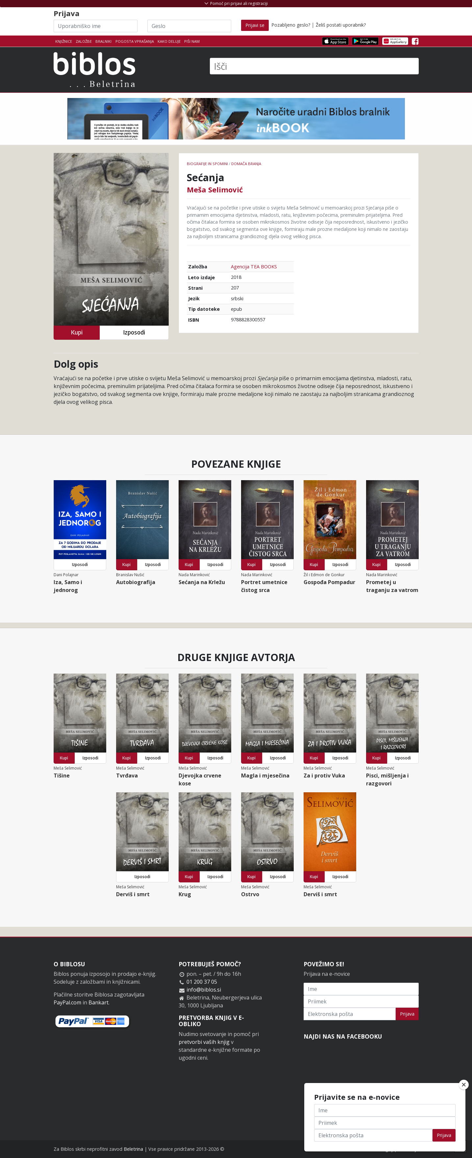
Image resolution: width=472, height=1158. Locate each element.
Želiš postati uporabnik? (341, 25)
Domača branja (246, 163)
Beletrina (133, 1149)
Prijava (407, 1014)
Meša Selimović (215, 189)
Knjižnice (63, 41)
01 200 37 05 (201, 981)
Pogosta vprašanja (134, 41)
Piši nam (192, 41)
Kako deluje (169, 41)
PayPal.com (67, 1002)
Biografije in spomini (207, 163)
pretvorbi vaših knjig (204, 1042)
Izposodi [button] (134, 332)
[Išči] (314, 66)
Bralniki (103, 41)
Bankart (98, 1002)
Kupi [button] (77, 332)
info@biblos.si (203, 989)
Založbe (84, 41)
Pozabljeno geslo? (290, 25)
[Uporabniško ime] (95, 26)
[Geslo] (189, 26)
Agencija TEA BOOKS (254, 266)
